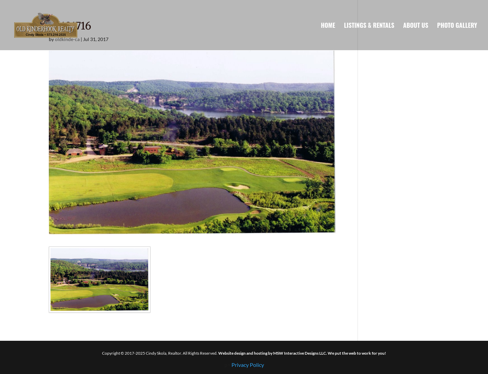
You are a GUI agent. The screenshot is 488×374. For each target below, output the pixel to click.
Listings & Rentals (369, 26)
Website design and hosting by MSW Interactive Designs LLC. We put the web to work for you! (302, 353)
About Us (415, 26)
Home (328, 26)
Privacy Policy (247, 364)
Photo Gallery (457, 26)
